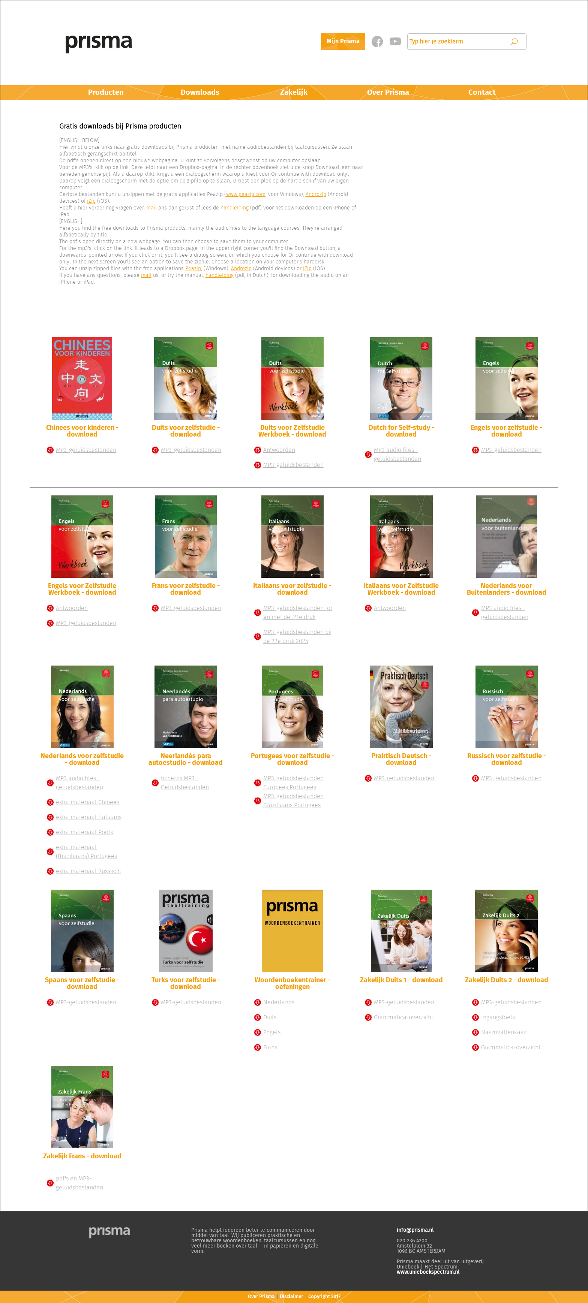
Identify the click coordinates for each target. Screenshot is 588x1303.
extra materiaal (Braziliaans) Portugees (86, 851)
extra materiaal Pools (84, 832)
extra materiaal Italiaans (89, 817)
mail (152, 208)
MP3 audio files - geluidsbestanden (397, 454)
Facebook (377, 41)
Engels (271, 1032)
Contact (482, 92)
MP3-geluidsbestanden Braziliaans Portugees (293, 800)
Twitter (395, 41)
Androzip (316, 194)
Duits (269, 1017)
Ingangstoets (498, 1017)
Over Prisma (388, 92)
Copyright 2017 (324, 1296)
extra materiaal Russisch (88, 871)
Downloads (200, 92)
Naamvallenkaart (504, 1032)
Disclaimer (291, 1296)
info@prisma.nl (415, 1230)
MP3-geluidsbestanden (86, 450)
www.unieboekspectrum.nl (428, 1272)
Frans (270, 1047)
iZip (91, 201)
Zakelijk (294, 92)
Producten (106, 92)
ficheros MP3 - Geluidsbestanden (185, 782)
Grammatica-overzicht (403, 1017)
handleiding (234, 208)
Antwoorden (279, 450)
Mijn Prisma (343, 41)
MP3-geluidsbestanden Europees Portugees (293, 782)
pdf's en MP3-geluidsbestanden (79, 1183)
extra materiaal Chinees (87, 802)
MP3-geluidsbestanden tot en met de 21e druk (297, 612)
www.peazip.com (246, 194)
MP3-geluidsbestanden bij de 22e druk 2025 (297, 636)
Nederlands (278, 1002)
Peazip (193, 268)
